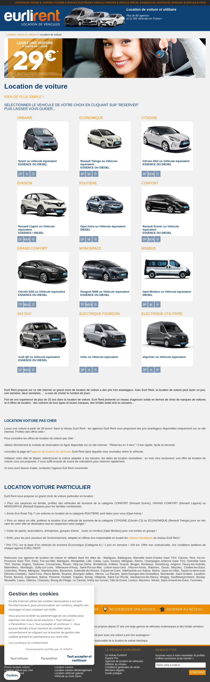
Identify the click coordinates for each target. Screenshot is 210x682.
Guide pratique (113, 673)
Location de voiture (27, 2)
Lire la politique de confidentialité (28, 642)
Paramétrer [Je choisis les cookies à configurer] (49, 658)
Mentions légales (114, 670)
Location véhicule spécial (69, 673)
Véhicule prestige (105, 2)
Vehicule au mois (196, 2)
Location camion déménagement (73, 670)
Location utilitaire (53, 2)
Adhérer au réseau (115, 664)
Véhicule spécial (129, 2)
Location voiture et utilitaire (22, 34)
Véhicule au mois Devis (68, 676)
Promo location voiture (17, 667)
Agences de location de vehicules (162, 2)
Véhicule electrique (79, 2)
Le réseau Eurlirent (116, 655)
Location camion (64, 667)
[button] (12, 675)
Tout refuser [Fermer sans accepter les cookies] (19, 658)
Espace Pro (111, 658)
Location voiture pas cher (18, 670)
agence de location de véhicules (51, 451)
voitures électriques (141, 537)
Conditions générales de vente (122, 667)
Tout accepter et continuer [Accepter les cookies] (79, 658)
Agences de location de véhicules (124, 661)
